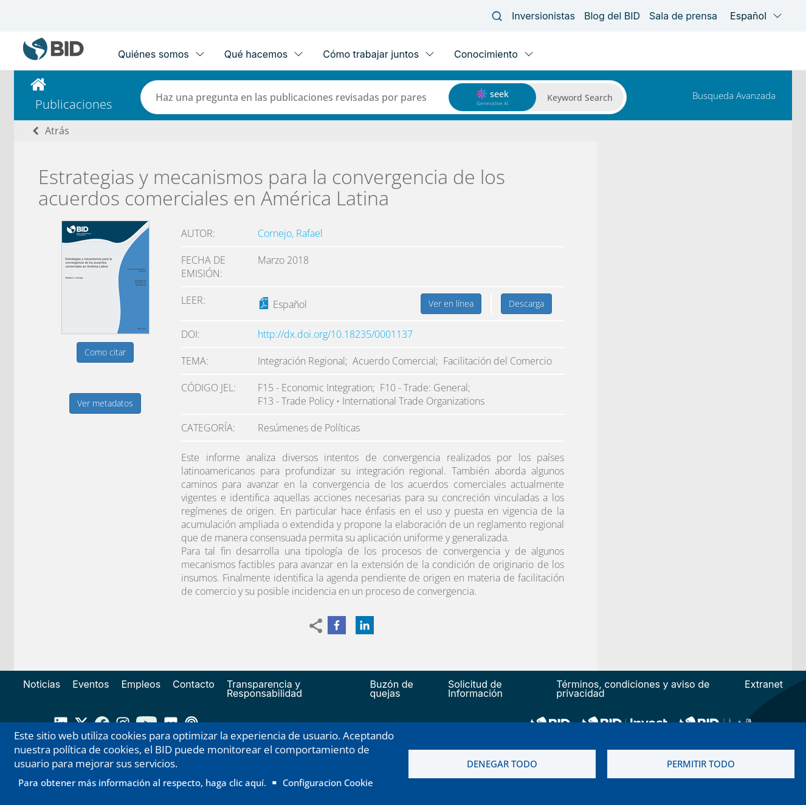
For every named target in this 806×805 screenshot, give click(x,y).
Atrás (57, 130)
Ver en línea (451, 303)
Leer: (193, 300)
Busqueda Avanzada (734, 95)
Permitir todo (701, 764)
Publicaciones (73, 104)
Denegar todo (502, 764)
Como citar (105, 352)
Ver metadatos (105, 403)
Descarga (526, 303)
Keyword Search (580, 97)
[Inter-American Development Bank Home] (53, 57)
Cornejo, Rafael (290, 233)
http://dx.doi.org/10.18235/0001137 (335, 334)
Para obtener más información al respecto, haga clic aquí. (142, 782)
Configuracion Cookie (328, 782)
